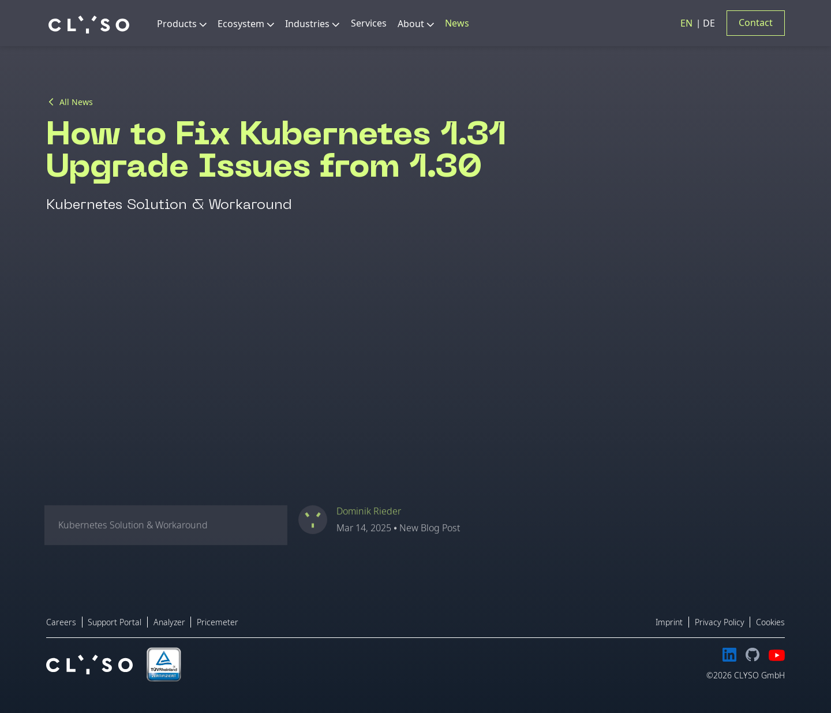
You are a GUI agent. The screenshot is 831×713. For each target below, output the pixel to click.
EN (687, 23)
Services (369, 23)
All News (76, 102)
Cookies (770, 622)
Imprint (669, 622)
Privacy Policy (719, 622)
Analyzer (169, 622)
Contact (756, 22)
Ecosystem (241, 23)
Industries (307, 23)
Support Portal (114, 622)
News (457, 23)
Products (177, 23)
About (411, 23)
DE (709, 23)
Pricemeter (217, 622)
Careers (61, 622)
